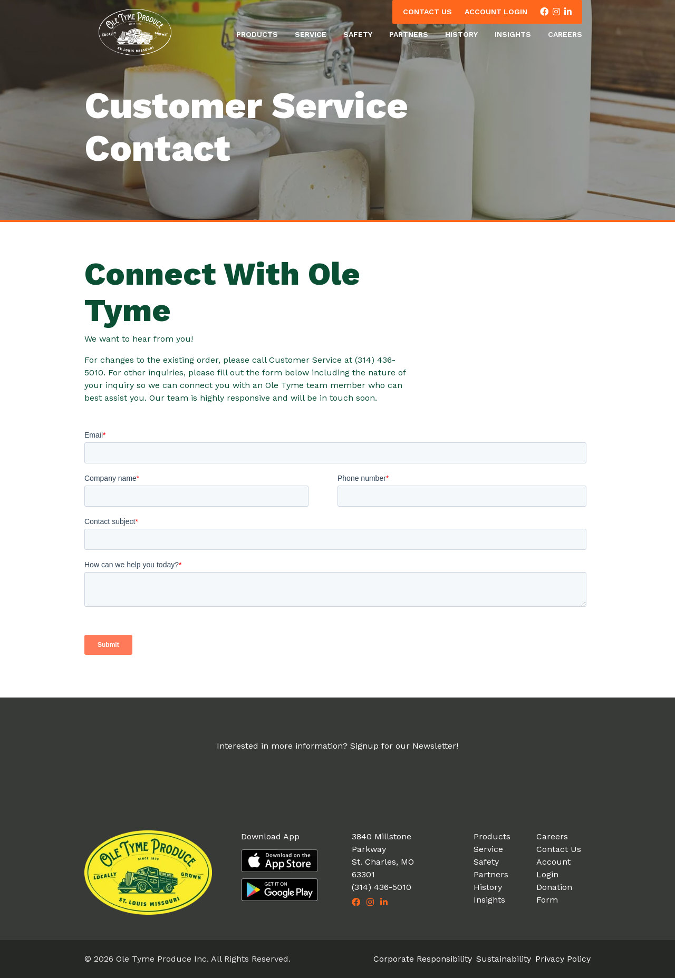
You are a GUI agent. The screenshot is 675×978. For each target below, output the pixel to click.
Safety (357, 34)
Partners (408, 34)
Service (310, 34)
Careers (565, 34)
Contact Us (427, 11)
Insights (513, 34)
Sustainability (503, 959)
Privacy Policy (563, 959)
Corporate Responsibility (422, 959)
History (461, 34)
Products (257, 34)
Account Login (496, 11)
